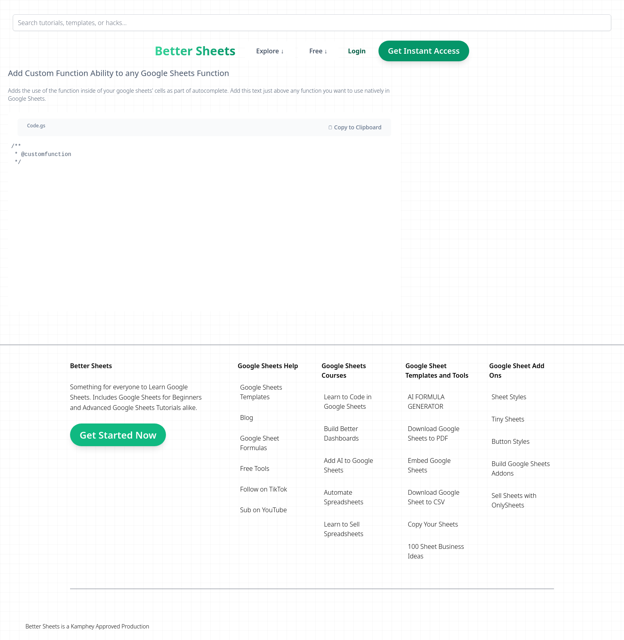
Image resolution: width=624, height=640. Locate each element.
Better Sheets (195, 51)
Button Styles (510, 441)
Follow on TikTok (263, 489)
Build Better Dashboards (341, 433)
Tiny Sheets (507, 419)
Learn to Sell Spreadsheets (343, 529)
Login (357, 51)
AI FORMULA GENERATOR (426, 401)
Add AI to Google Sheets (348, 465)
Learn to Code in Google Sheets (348, 401)
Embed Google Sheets (429, 465)
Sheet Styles (508, 396)
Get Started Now (118, 434)
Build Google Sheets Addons (520, 468)
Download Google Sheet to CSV (434, 497)
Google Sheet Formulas (259, 443)
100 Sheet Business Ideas (436, 551)
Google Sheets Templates (261, 392)
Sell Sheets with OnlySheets (513, 500)
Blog (246, 417)
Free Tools (254, 468)
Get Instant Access (424, 50)
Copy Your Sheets (433, 524)
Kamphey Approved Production (110, 626)
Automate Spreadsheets (343, 497)
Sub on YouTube (263, 509)
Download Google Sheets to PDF (434, 433)
